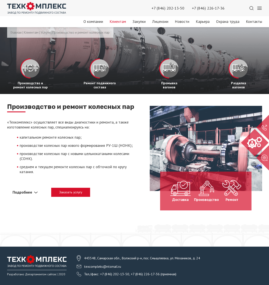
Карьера (203, 21)
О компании (93, 21)
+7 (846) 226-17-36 (208, 8)
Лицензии (160, 21)
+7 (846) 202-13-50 (167, 8)
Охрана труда (227, 21)
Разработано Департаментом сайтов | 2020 (36, 274)
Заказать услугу (70, 192)
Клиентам (118, 21)
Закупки (139, 21)
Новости (182, 21)
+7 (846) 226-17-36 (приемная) (153, 274)
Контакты (254, 21)
